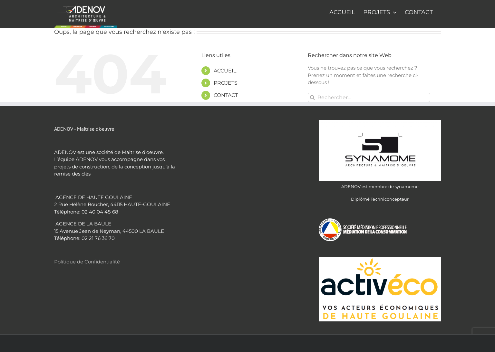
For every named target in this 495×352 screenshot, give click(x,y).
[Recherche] (312, 97)
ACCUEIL (225, 71)
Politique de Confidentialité (87, 262)
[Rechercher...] (369, 97)
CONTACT (226, 95)
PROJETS (226, 83)
